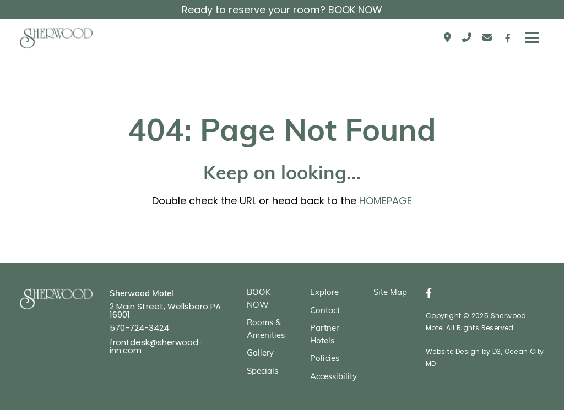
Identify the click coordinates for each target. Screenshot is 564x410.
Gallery (260, 353)
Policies (324, 359)
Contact (325, 311)
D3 (496, 351)
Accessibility (333, 377)
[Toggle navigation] (532, 37)
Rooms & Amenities (266, 329)
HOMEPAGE (385, 200)
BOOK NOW (355, 10)
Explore (324, 293)
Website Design (453, 351)
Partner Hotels (324, 335)
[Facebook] (508, 38)
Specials (262, 372)
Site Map (390, 293)
